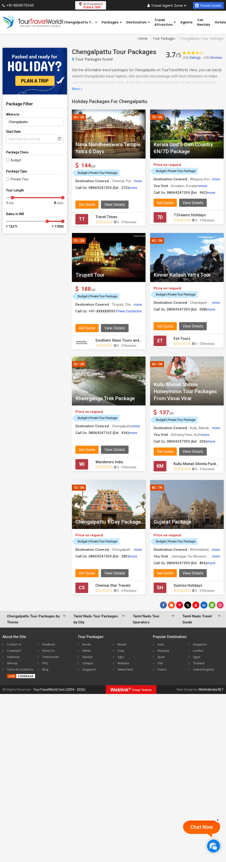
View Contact (127, 311)
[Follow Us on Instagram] (220, 605)
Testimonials (50, 657)
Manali (122, 644)
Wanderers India (109, 462)
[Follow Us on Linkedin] (203, 605)
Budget (16, 160)
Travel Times (106, 217)
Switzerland (125, 669)
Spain (161, 657)
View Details (114, 204)
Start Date (13, 131)
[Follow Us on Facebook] (163, 605)
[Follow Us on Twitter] (187, 605)
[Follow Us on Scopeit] (212, 605)
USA (160, 663)
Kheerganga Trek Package (105, 398)
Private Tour (20, 179)
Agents (186, 22)
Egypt (196, 657)
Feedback (48, 644)
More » (77, 89)
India (161, 644)
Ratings (192, 57)
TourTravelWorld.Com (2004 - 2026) (59, 689)
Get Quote (87, 204)
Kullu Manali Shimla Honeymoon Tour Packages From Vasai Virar (185, 391)
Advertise (13, 657)
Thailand (198, 663)
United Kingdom (203, 669)
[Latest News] (171, 605)
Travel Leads (208, 5)
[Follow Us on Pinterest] (179, 605)
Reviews (213, 57)
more (138, 181)
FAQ (45, 663)
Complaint (14, 651)
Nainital (87, 657)
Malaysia (123, 663)
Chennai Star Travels (113, 585)
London (198, 651)
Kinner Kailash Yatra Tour (182, 275)
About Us (48, 651)
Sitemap (12, 663)
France (162, 669)
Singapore (89, 669)
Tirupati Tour (90, 275)
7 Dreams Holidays (190, 215)
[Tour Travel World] (33, 22)
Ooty (121, 651)
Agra (121, 657)
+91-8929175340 (18, 5)
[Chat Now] (213, 846)
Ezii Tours (182, 338)
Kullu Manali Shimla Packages (199, 464)
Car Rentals (203, 22)
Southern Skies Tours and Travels (124, 340)
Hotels (220, 22)
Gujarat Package (172, 522)
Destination (138, 22)
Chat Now (201, 827)
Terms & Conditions (20, 669)
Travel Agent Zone (166, 5)
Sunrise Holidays (188, 585)
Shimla (86, 651)
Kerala (86, 644)
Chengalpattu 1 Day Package (108, 522)
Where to (12, 114)
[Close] (217, 820)
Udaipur (87, 663)
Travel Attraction (165, 22)
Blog (45, 669)
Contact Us (14, 644)
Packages (112, 22)
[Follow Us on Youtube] (195, 605)
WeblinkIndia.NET (211, 689)
